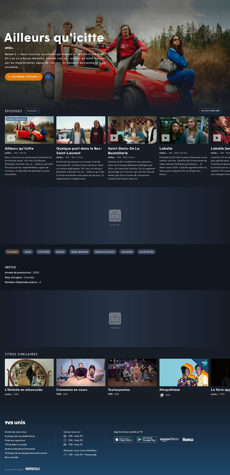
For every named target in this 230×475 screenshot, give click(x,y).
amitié (28, 251)
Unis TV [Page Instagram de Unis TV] (79, 440)
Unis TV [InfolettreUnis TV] (79, 454)
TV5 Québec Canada (16, 444)
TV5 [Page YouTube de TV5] (70, 444)
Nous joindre (11, 457)
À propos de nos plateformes (20, 436)
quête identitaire (79, 251)
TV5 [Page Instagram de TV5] (70, 440)
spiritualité (127, 251)
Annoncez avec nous (16, 432)
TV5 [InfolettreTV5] (70, 454)
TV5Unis (27, 7)
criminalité (43, 251)
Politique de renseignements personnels (26, 453)
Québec (60, 251)
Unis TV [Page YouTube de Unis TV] (79, 444)
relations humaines (105, 251)
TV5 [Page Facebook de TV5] (70, 436)
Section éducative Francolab (20, 448)
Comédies (12, 251)
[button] (172, 10)
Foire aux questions (15, 440)
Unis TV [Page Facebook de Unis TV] (79, 436)
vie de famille (146, 251)
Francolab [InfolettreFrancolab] (91, 454)
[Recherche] (216, 11)
